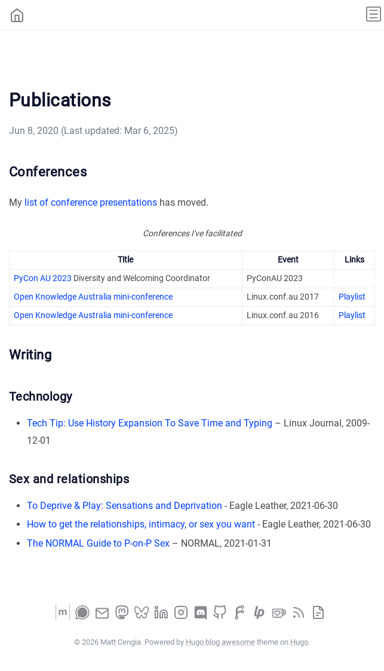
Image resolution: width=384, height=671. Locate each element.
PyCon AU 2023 (43, 278)
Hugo (299, 642)
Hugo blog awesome (220, 642)
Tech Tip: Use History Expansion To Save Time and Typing (149, 423)
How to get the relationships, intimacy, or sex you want (141, 524)
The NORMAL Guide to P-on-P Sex (98, 543)
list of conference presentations (90, 202)
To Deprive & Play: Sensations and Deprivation (124, 505)
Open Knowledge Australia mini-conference (93, 296)
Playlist (352, 296)
